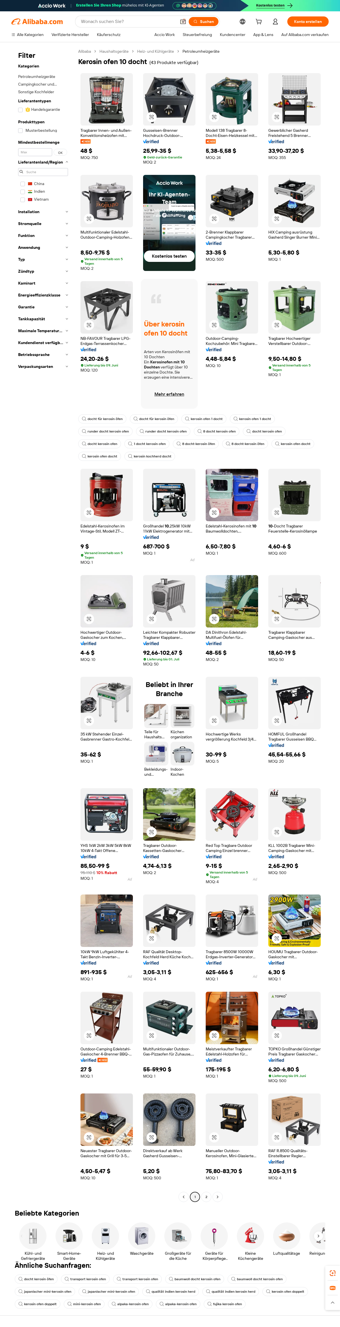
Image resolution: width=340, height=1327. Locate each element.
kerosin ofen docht (293, 444)
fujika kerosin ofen (224, 1304)
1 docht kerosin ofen (147, 444)
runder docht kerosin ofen (105, 431)
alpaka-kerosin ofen (130, 1304)
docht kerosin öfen (36, 1279)
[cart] (260, 22)
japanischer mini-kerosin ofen (44, 1291)
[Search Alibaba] (128, 21)
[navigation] (43, 624)
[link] (332, 1273)
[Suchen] (203, 21)
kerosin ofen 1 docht (204, 419)
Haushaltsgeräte (114, 51)
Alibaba (84, 51)
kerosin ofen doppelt (285, 1291)
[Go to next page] (217, 1197)
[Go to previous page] (183, 1197)
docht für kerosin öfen (102, 419)
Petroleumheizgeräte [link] (201, 51)
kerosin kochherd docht (149, 456)
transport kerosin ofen (85, 1279)
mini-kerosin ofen (84, 1304)
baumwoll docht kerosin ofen (194, 1279)
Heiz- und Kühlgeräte (155, 51)
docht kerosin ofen (264, 431)
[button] (183, 21)
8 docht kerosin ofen (216, 431)
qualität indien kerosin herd (170, 1291)
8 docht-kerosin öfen (196, 444)
